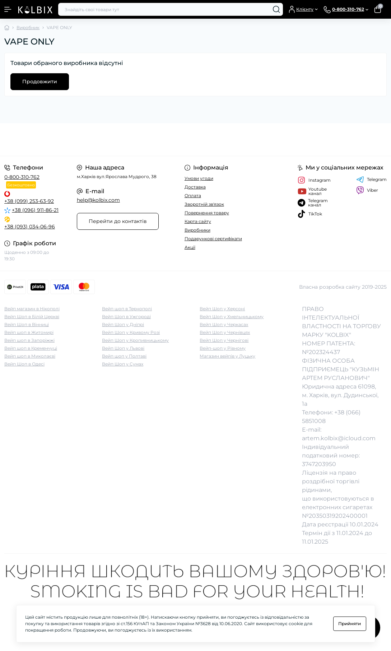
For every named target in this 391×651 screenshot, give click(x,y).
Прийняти (349, 623)
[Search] (276, 9)
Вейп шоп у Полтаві (124, 356)
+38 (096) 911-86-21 (35, 210)
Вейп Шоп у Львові (123, 348)
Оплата (193, 195)
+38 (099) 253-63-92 (29, 201)
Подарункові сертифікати (213, 238)
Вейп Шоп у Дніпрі (123, 324)
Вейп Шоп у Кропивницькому (135, 340)
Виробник (28, 27)
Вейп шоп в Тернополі (127, 308)
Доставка (195, 187)
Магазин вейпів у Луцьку (227, 356)
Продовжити (39, 81)
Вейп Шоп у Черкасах (224, 324)
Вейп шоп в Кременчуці (30, 348)
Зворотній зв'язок (204, 204)
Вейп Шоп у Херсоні (222, 308)
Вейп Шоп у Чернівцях (225, 332)
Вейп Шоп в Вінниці (26, 324)
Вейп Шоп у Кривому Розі (131, 332)
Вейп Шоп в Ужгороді (126, 316)
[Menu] (7, 9)
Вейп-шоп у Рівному (223, 348)
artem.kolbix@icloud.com (339, 438)
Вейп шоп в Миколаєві (29, 356)
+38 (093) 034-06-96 (29, 226)
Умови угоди (199, 178)
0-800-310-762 (21, 177)
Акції (190, 247)
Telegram (371, 179)
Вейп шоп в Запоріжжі (29, 340)
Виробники (197, 230)
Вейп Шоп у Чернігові (224, 340)
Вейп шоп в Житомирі (28, 332)
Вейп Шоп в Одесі (24, 364)
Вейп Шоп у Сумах (122, 364)
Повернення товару (207, 212)
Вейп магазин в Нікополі (32, 308)
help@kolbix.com (98, 200)
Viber (367, 190)
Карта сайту (198, 221)
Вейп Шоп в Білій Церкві (31, 316)
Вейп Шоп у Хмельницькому (232, 316)
